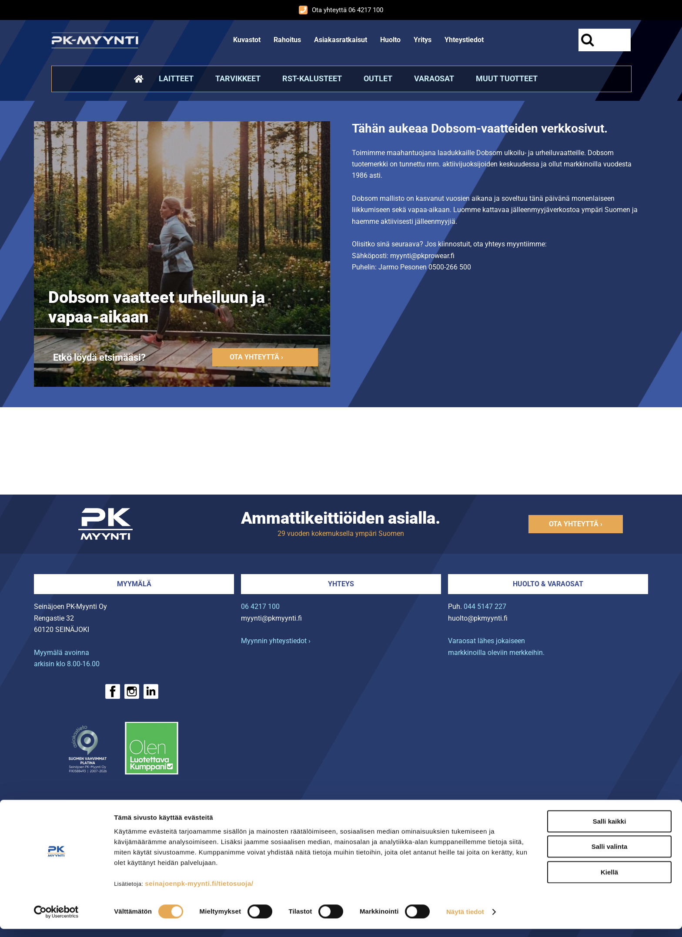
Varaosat (434, 78)
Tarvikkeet (238, 78)
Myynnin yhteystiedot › (276, 641)
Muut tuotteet (507, 78)
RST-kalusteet (312, 78)
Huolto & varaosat (548, 584)
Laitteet (176, 78)
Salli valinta (610, 854)
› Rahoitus (70, 806)
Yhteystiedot (464, 40)
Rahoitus (287, 40)
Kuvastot (247, 40)
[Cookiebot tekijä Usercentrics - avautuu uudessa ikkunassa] (56, 920)
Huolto (390, 40)
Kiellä (609, 880)
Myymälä (134, 584)
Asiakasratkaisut (340, 40)
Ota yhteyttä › (256, 357)
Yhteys (341, 584)
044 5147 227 (485, 606)
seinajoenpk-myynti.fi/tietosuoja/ (199, 891)
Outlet (378, 78)
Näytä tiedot (465, 920)
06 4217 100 (260, 606)
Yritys (422, 40)
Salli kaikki (609, 829)
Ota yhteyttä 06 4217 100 (341, 10)
